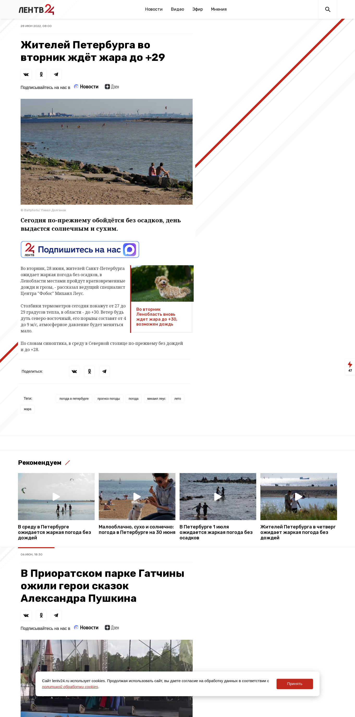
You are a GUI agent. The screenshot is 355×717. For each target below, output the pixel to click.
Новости (154, 9)
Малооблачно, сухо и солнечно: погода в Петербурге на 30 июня (137, 529)
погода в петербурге (74, 399)
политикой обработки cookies (70, 686)
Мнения (219, 9)
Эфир (197, 9)
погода (133, 399)
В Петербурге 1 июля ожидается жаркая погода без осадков (216, 532)
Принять (294, 683)
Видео (177, 9)
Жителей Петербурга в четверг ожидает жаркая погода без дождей (298, 532)
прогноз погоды (108, 399)
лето (177, 399)
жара (27, 409)
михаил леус (156, 399)
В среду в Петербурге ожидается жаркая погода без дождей (54, 532)
